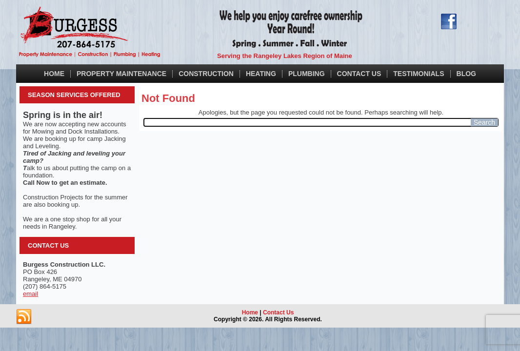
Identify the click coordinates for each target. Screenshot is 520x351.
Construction (206, 74)
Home (54, 74)
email (30, 293)
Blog (466, 74)
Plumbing (306, 74)
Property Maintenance (121, 74)
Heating (261, 74)
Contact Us (359, 74)
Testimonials (418, 74)
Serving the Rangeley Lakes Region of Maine (284, 55)
